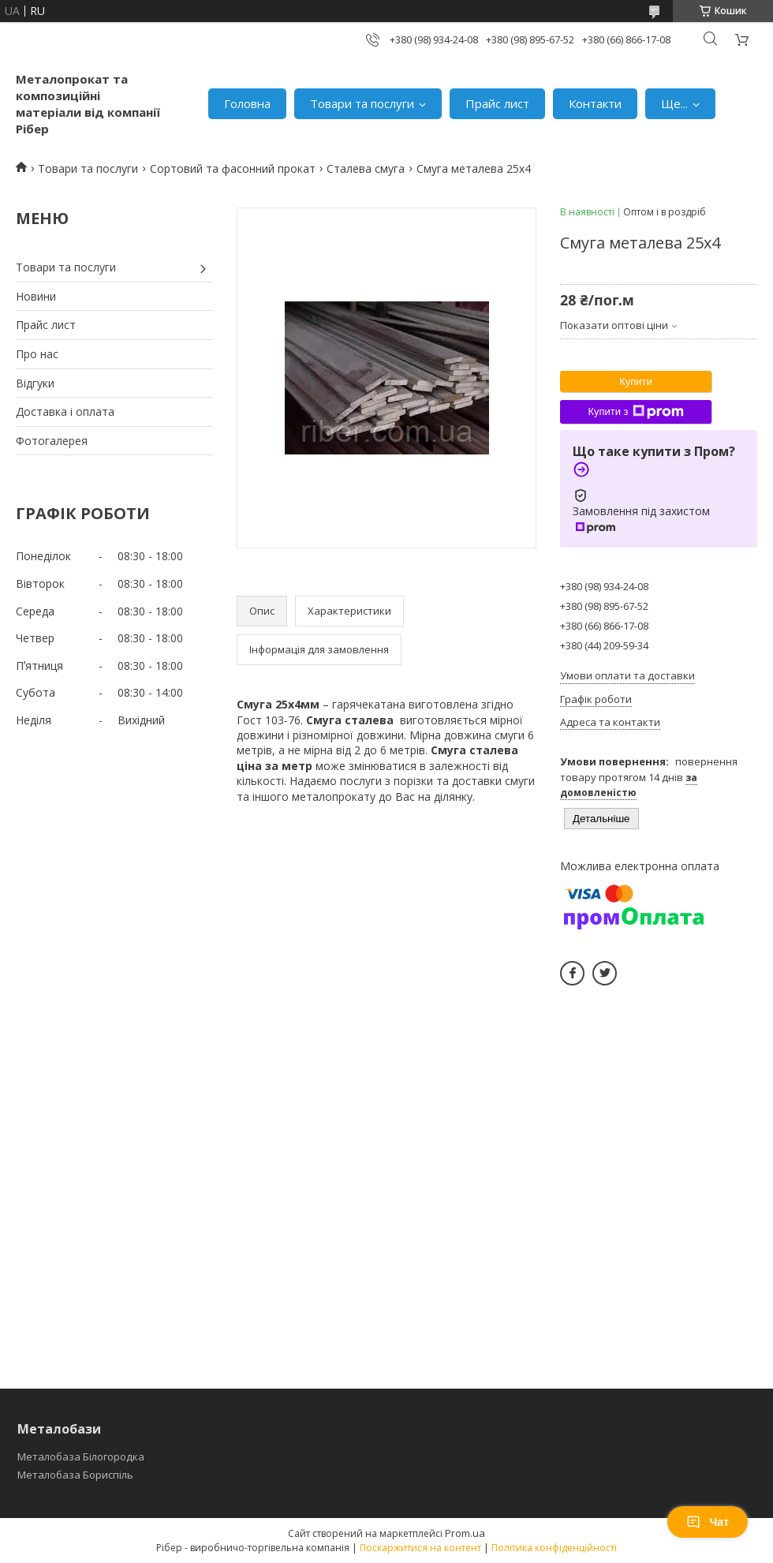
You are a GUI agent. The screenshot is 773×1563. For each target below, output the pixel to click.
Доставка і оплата (65, 411)
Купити (635, 381)
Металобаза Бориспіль (75, 1475)
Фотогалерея (52, 440)
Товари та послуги (362, 103)
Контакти (595, 103)
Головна (247, 103)
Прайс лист (497, 103)
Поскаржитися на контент (420, 1547)
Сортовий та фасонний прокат (233, 168)
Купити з (635, 412)
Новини (36, 296)
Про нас (37, 353)
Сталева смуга (366, 168)
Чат (707, 1522)
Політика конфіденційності (554, 1547)
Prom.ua (465, 1533)
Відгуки (35, 383)
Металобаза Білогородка (80, 1456)
